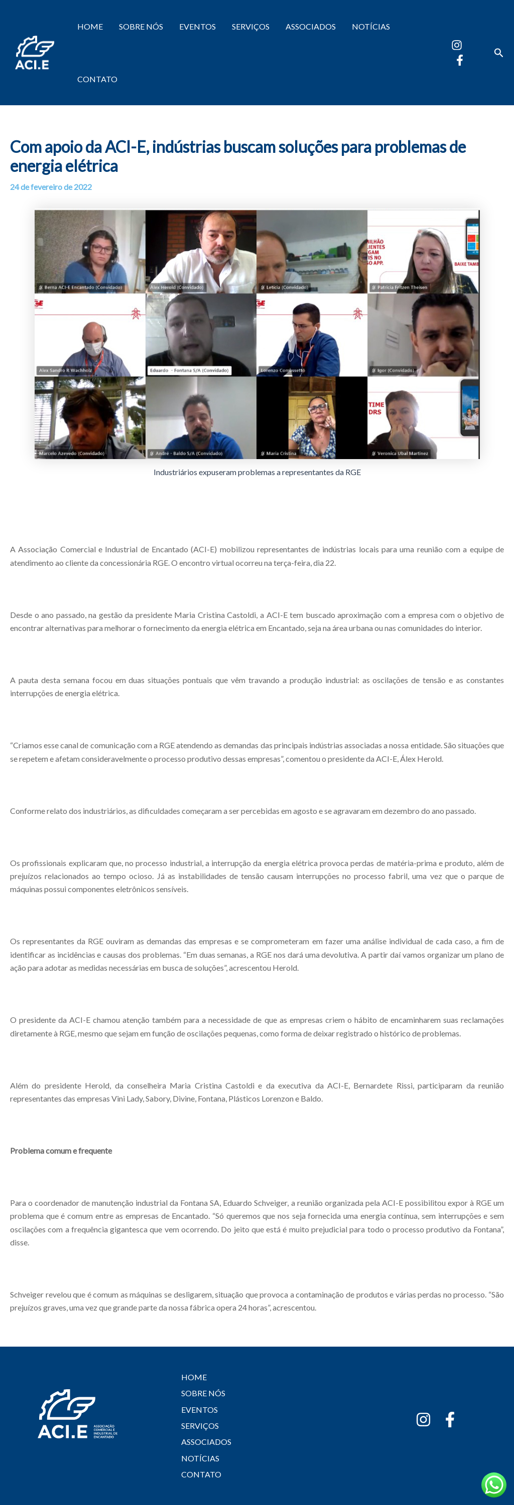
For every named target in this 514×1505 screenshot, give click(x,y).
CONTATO (97, 79)
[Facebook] (459, 60)
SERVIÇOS (251, 26)
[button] (499, 53)
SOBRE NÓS (141, 26)
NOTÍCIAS (371, 26)
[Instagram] (456, 45)
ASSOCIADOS (311, 26)
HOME (90, 26)
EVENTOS (197, 26)
